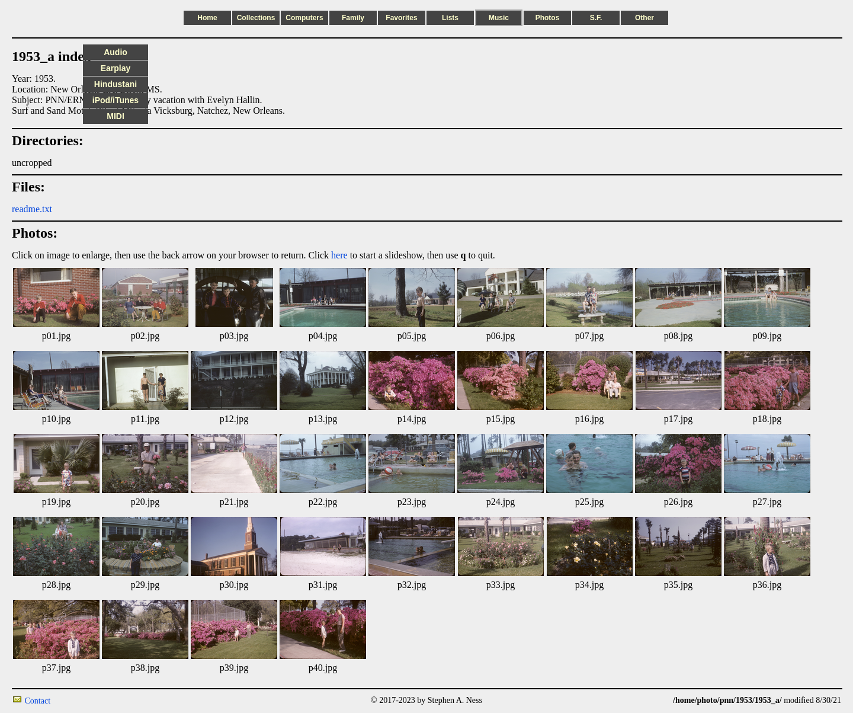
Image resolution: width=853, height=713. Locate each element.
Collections (256, 18)
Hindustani (115, 84)
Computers (304, 18)
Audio (115, 52)
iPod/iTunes (115, 100)
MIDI (115, 116)
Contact (38, 700)
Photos (547, 18)
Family (353, 18)
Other (644, 18)
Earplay (116, 68)
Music (499, 18)
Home (207, 18)
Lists (450, 18)
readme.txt (32, 209)
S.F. (596, 18)
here (339, 255)
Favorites (401, 18)
